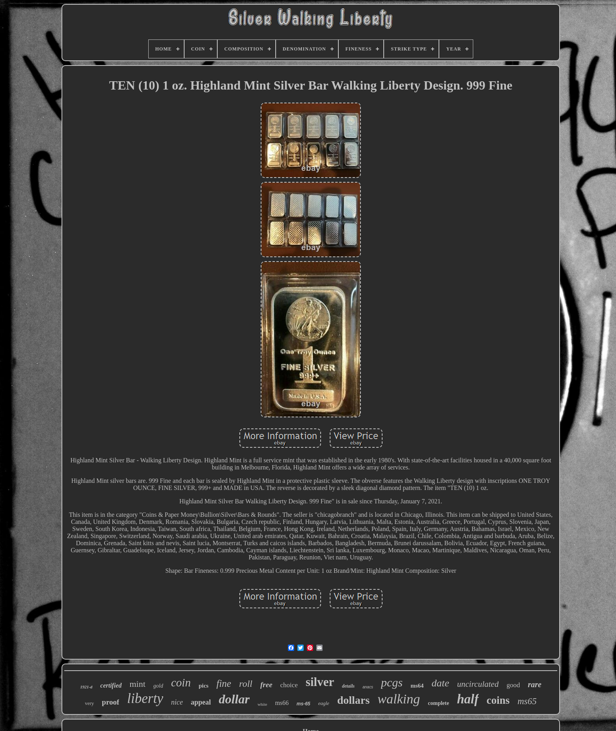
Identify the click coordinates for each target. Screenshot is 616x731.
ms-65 (303, 704)
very (89, 703)
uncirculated (477, 684)
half (468, 699)
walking (398, 699)
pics (204, 685)
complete (438, 703)
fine (224, 683)
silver (320, 682)
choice (289, 685)
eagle (323, 703)
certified (110, 685)
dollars (353, 700)
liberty (145, 698)
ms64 (417, 685)
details (348, 686)
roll (245, 684)
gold (158, 686)
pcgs (392, 682)
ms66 (282, 702)
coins (498, 700)
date (440, 683)
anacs (367, 687)
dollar (234, 699)
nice (177, 702)
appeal (201, 702)
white (262, 704)
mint (138, 684)
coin (181, 682)
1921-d (86, 686)
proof (110, 702)
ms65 (527, 701)
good (513, 685)
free (266, 685)
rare (534, 684)
